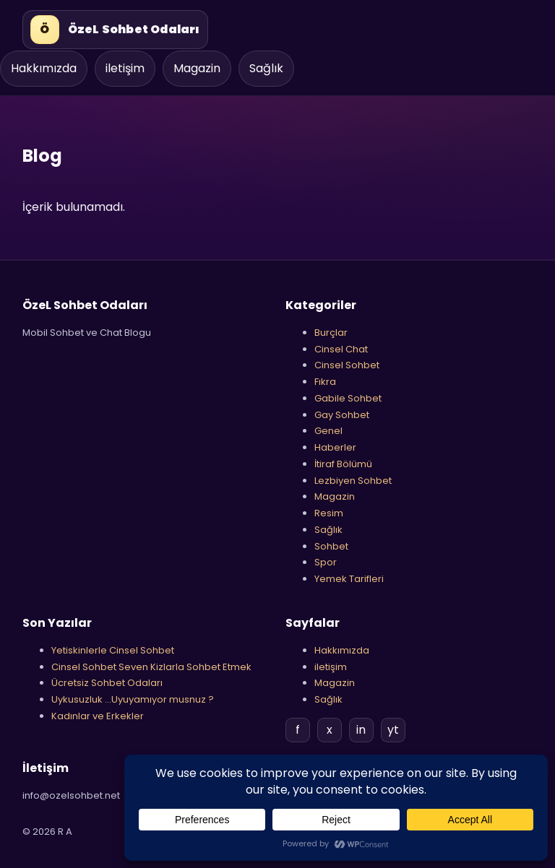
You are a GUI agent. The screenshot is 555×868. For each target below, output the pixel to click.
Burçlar (331, 332)
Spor (325, 562)
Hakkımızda (44, 68)
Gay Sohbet (341, 415)
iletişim (125, 68)
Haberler (335, 447)
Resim (328, 513)
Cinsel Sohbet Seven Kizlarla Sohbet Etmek (151, 667)
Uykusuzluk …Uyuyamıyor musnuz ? (132, 699)
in (361, 729)
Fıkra (325, 382)
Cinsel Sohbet (346, 365)
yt (393, 729)
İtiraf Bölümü (343, 464)
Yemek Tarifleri (349, 579)
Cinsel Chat (341, 349)
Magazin (196, 68)
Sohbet (331, 546)
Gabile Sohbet (348, 398)
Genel (328, 431)
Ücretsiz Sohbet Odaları (107, 683)
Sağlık (266, 68)
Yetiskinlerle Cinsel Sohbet (112, 650)
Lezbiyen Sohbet (353, 480)
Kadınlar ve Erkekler (97, 716)
